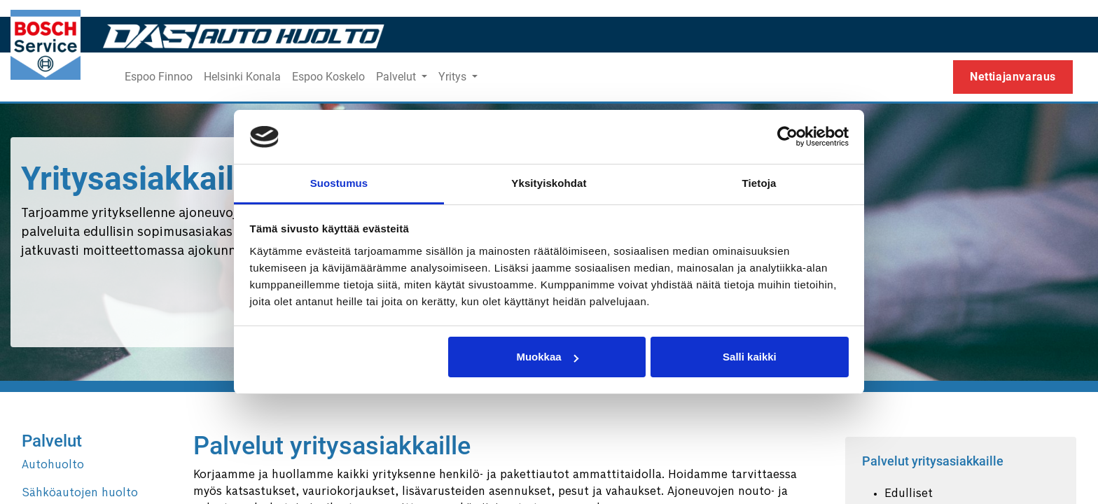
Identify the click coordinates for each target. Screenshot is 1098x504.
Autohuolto (53, 465)
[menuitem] (158, 77)
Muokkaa (547, 357)
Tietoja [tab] (759, 183)
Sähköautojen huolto (80, 493)
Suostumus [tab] (339, 183)
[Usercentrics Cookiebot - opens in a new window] (787, 136)
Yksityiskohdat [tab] (548, 183)
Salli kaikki (750, 357)
